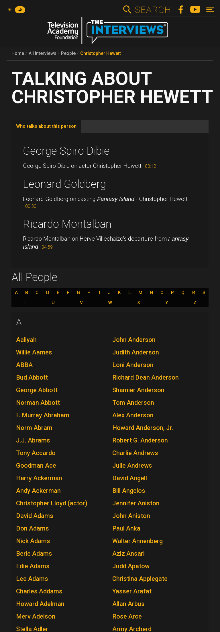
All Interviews (42, 53)
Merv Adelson (35, 616)
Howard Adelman (40, 603)
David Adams (34, 515)
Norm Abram (34, 427)
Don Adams (32, 528)
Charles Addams (39, 591)
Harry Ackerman (39, 478)
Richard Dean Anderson (145, 377)
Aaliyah (26, 339)
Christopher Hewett (100, 53)
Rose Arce (127, 616)
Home (17, 53)
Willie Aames (34, 352)
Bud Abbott (32, 377)
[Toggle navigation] (210, 9)
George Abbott (37, 390)
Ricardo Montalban (67, 224)
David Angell (129, 478)
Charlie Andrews (135, 452)
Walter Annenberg (137, 541)
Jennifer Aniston (136, 503)
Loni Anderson (133, 364)
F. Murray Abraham (42, 415)
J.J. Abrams (33, 440)
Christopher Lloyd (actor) (51, 503)
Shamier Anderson (138, 390)
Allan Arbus (128, 603)
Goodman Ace (36, 465)
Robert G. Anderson (140, 440)
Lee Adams (32, 578)
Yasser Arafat (132, 591)
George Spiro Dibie (66, 151)
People (68, 53)
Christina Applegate (140, 578)
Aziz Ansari (128, 553)
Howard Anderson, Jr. (142, 427)
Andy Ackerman (38, 490)
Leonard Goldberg (64, 184)
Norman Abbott (38, 402)
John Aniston (131, 515)
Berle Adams (34, 553)
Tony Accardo (36, 452)
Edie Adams (33, 566)
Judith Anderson (135, 352)
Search (153, 9)
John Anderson (134, 339)
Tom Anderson (133, 402)
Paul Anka (126, 528)
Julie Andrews (132, 465)
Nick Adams (33, 541)
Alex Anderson (133, 415)
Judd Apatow (131, 566)
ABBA (24, 364)
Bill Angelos (128, 490)
